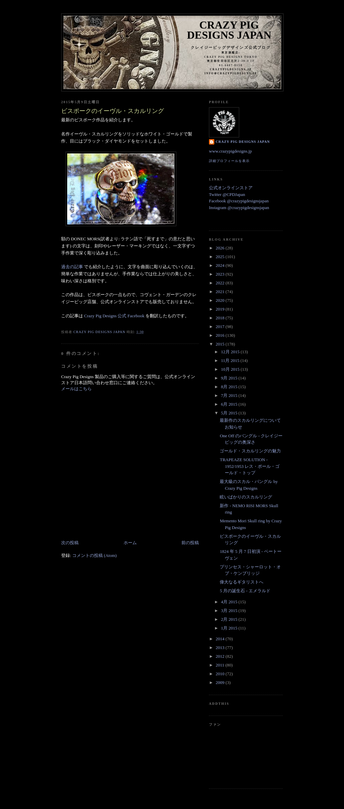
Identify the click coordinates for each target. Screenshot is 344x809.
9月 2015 (230, 377)
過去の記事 (72, 266)
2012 (220, 656)
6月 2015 (230, 404)
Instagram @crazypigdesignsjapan (239, 207)
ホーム (130, 542)
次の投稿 (70, 542)
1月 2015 (230, 628)
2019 (220, 309)
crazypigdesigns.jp (231, 69)
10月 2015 (231, 369)
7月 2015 (230, 395)
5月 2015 (230, 412)
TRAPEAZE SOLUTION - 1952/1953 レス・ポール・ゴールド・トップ (250, 466)
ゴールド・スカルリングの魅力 (250, 450)
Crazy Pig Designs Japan (229, 30)
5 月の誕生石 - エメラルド (245, 590)
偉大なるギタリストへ (241, 581)
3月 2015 (230, 610)
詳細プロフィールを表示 (229, 161)
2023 (220, 274)
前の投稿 (190, 542)
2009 (220, 682)
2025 (220, 256)
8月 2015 (230, 386)
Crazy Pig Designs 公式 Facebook (114, 315)
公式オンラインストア (231, 187)
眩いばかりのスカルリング (246, 496)
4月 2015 (230, 601)
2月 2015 (230, 619)
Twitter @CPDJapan (227, 194)
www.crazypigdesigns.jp (230, 151)
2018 (220, 317)
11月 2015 (231, 360)
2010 (220, 673)
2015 (220, 344)
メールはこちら (76, 388)
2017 (220, 326)
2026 (220, 247)
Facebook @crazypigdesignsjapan (239, 200)
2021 (220, 291)
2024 (220, 265)
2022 (220, 282)
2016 (220, 335)
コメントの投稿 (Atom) (94, 555)
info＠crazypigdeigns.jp (231, 73)
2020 (220, 300)
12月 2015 (231, 351)
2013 (220, 647)
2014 (220, 638)
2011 (220, 665)
